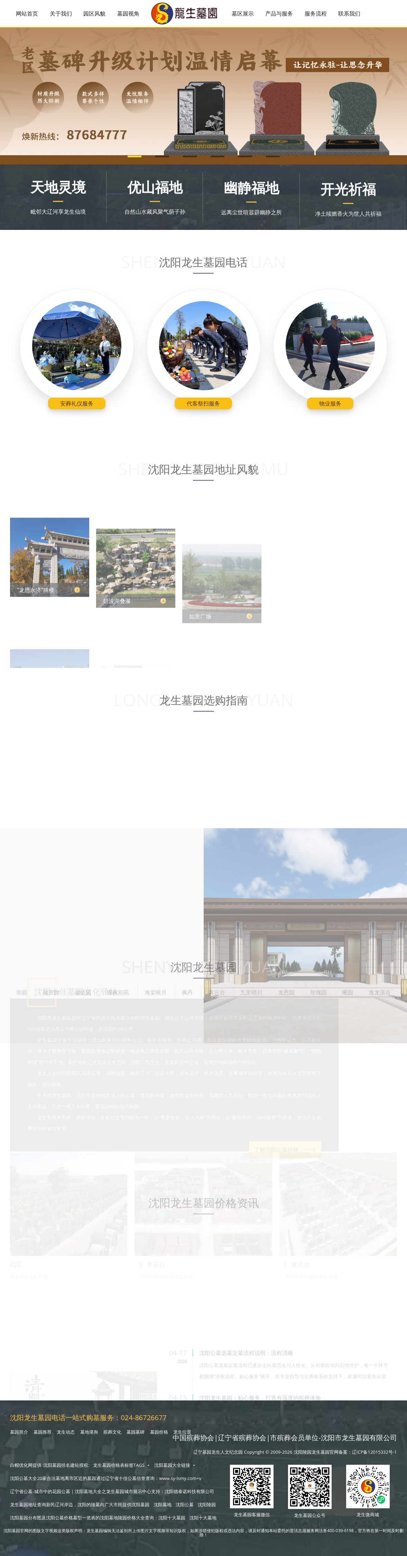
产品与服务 (279, 13)
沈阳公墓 (185, 1504)
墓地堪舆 (89, 1432)
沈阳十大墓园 (171, 1518)
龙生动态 (66, 1432)
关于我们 (61, 13)
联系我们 (349, 13)
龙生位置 (182, 1432)
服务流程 (316, 13)
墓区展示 (243, 13)
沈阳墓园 (140, 1504)
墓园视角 (128, 13)
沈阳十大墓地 (202, 1518)
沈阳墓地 (163, 1504)
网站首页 (27, 13)
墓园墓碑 (136, 1432)
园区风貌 (94, 13)
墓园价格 (159, 1432)
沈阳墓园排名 (56, 1465)
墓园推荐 (43, 1432)
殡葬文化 (112, 1432)
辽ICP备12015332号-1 (374, 1452)
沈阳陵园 (207, 1504)
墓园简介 (19, 1432)
